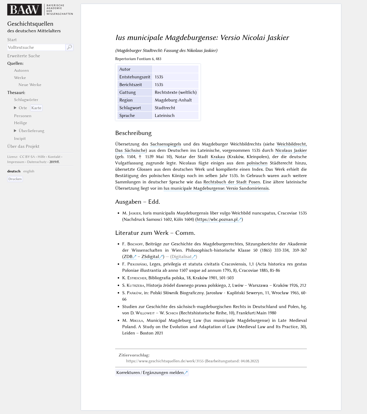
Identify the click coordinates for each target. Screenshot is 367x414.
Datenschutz (37, 162)
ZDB (128, 256)
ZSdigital (150, 256)
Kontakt (54, 157)
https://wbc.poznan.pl (217, 219)
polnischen (257, 163)
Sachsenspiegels (165, 144)
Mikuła (136, 320)
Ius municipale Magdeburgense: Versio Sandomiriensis (216, 188)
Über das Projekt (23, 146)
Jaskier (135, 213)
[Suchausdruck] (36, 47)
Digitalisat (182, 256)
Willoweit (145, 313)
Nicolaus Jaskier (291, 150)
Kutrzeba (135, 285)
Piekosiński (137, 264)
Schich (172, 313)
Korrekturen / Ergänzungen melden (150, 372)
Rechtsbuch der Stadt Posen (231, 182)
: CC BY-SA (21, 157)
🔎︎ (69, 47)
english (28, 171)
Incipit (20, 138)
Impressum (15, 162)
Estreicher (136, 277)
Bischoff (135, 244)
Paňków (134, 292)
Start (12, 39)
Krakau (218, 156)
